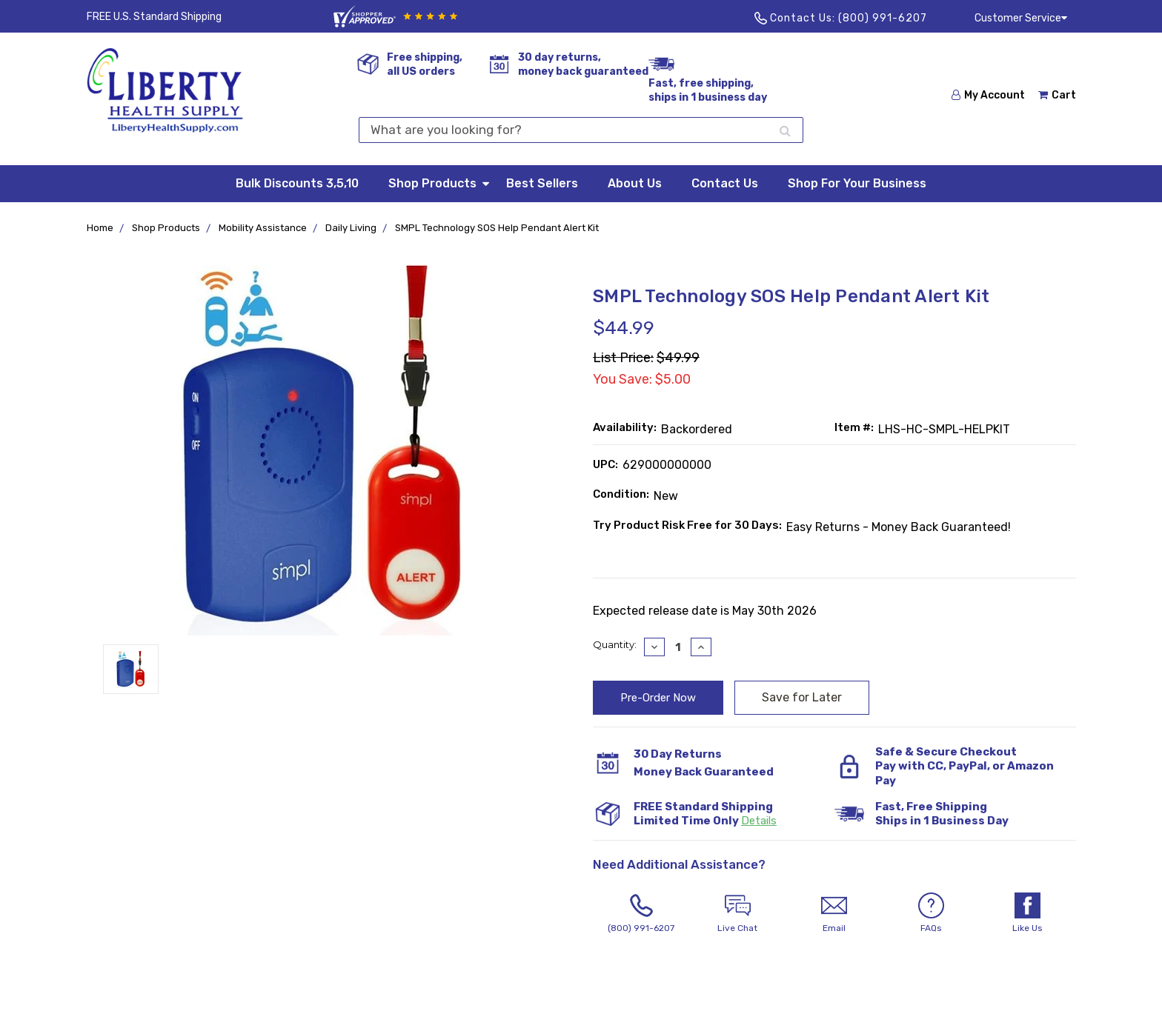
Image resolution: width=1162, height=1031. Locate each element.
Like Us (1027, 912)
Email (834, 912)
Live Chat (737, 912)
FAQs (931, 912)
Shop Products (439, 182)
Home (100, 227)
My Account (988, 95)
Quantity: (615, 644)
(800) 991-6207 (882, 18)
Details (759, 820)
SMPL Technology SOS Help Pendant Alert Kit (497, 227)
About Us (635, 183)
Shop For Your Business (857, 183)
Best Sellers (542, 183)
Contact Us (724, 183)
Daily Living (350, 227)
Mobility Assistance (263, 227)
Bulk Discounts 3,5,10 (297, 183)
